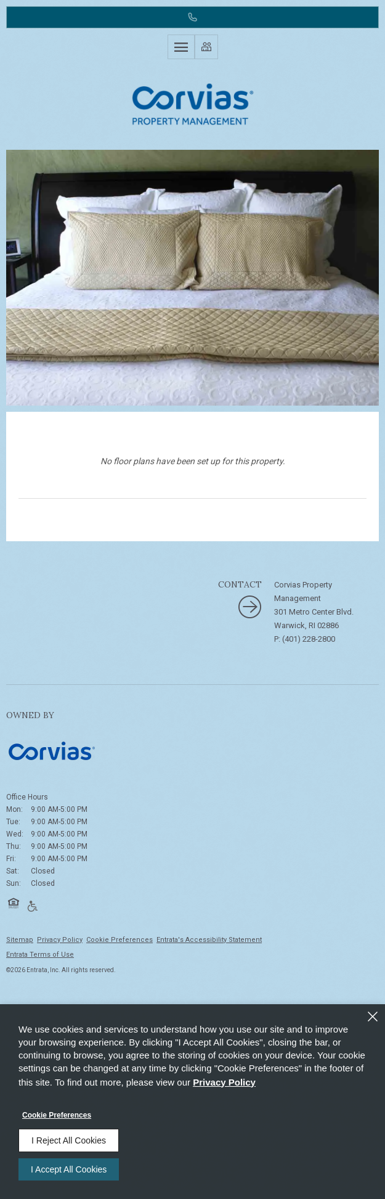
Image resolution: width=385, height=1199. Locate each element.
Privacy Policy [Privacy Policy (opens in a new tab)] (60, 940)
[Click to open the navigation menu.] (181, 47)
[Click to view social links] (206, 47)
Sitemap (19, 940)
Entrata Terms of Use (40, 955)
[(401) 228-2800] (192, 17)
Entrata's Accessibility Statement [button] (209, 940)
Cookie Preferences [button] (119, 940)
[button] (13, 903)
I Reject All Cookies (68, 1140)
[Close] (372, 1016)
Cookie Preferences (56, 1115)
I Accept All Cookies (69, 1169)
